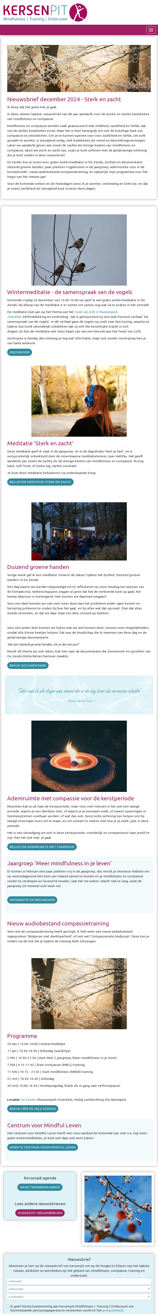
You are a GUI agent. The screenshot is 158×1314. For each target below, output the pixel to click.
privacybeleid (112, 1310)
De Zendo (28, 1099)
